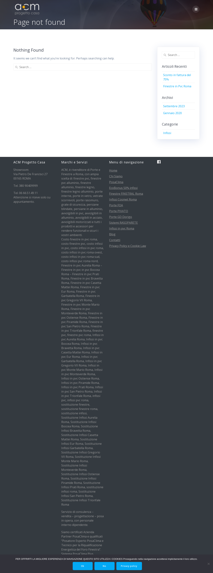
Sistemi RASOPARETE (123, 223)
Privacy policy (129, 566)
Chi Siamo (116, 176)
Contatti (114, 240)
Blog (112, 234)
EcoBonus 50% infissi (123, 188)
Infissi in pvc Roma (121, 228)
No (104, 566)
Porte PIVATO (118, 211)
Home (113, 170)
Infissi (167, 133)
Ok (82, 566)
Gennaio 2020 (172, 113)
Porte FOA (116, 205)
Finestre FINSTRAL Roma (126, 194)
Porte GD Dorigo (120, 217)
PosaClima (116, 182)
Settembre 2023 (174, 106)
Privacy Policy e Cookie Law (127, 246)
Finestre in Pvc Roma (177, 86)
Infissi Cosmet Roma (123, 199)
